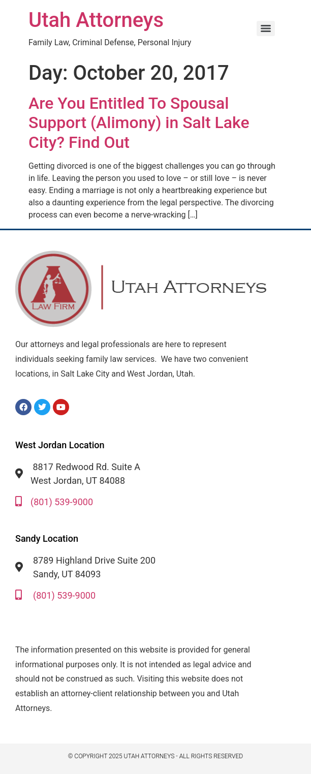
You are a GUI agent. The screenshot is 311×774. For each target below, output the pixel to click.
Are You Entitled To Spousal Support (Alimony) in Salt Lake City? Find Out (139, 123)
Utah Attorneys (96, 20)
